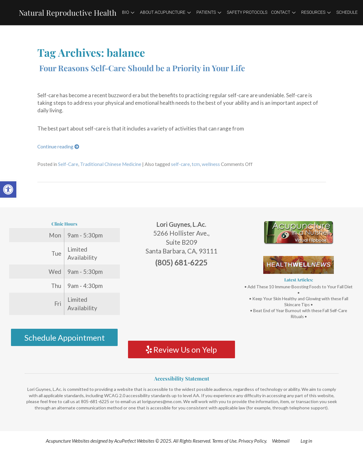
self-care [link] (180, 164)
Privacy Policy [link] (252, 441)
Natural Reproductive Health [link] (67, 13)
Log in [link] (306, 441)
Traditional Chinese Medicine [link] (110, 164)
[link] (8, 189)
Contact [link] (283, 12)
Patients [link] (208, 12)
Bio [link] (128, 12)
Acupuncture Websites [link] (67, 441)
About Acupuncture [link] (165, 12)
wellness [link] (211, 164)
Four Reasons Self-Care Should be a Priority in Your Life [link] (142, 67)
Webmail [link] (281, 441)
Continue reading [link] (58, 146)
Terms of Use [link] (224, 441)
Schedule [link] (347, 12)
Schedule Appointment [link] (64, 337)
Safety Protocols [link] (247, 12)
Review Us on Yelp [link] (181, 349)
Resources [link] (316, 12)
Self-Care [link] (68, 164)
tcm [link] (196, 164)
